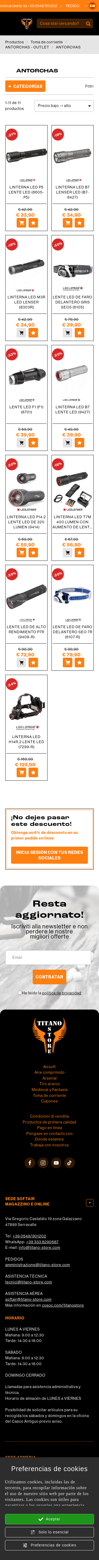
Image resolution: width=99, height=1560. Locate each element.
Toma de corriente (47, 42)
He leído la (51, 993)
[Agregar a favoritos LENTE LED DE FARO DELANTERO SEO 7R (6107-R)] (79, 662)
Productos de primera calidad (49, 1122)
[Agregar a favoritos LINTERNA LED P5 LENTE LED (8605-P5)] (33, 223)
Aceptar (49, 1519)
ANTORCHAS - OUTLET (27, 47)
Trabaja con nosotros (49, 1145)
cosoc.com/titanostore (63, 1305)
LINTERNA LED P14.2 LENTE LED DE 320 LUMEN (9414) (26, 522)
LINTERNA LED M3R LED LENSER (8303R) (26, 302)
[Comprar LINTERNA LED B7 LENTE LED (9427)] (67, 442)
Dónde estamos (49, 1139)
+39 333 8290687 (42, 1242)
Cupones (49, 1101)
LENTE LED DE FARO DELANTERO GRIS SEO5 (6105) (72, 302)
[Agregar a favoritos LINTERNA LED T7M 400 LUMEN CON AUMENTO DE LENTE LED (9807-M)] (79, 552)
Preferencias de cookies (49, 1545)
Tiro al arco (49, 1084)
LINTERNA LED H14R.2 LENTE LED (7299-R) (26, 742)
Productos (14, 42)
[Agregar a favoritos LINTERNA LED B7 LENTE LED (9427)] (79, 442)
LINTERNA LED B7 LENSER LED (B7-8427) (73, 192)
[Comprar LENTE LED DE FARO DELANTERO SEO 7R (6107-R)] (67, 662)
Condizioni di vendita (49, 1116)
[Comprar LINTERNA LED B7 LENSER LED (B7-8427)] (67, 223)
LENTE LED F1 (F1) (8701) (27, 409)
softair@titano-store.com (28, 1299)
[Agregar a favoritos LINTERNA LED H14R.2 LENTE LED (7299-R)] (33, 772)
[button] (92, 6)
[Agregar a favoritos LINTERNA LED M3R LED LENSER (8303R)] (33, 332)
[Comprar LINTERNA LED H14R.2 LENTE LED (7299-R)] (21, 772)
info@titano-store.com (39, 1247)
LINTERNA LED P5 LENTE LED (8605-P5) (26, 192)
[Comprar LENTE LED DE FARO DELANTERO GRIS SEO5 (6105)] (67, 332)
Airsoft (49, 1067)
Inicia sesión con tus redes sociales (49, 855)
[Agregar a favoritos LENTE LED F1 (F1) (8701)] (33, 442)
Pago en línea (49, 1128)
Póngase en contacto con (49, 1133)
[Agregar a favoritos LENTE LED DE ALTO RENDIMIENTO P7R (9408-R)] (33, 662)
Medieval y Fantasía (50, 1090)
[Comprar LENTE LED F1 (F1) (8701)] (21, 442)
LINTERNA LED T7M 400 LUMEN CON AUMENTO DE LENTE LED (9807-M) (73, 522)
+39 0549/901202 (29, 1236)
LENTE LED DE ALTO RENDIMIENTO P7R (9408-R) (26, 632)
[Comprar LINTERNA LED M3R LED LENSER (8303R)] (21, 332)
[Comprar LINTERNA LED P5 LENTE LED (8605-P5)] (21, 223)
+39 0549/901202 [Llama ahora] (49, 6)
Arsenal (50, 1078)
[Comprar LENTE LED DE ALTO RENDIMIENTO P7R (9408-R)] (21, 662)
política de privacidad (61, 993)
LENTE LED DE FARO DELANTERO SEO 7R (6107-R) (72, 632)
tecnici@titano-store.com (28, 1282)
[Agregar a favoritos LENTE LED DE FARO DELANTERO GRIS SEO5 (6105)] (79, 332)
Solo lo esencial (49, 1532)
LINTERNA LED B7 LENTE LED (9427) (72, 409)
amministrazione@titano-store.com (37, 1265)
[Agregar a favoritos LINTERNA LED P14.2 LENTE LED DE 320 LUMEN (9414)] (33, 552)
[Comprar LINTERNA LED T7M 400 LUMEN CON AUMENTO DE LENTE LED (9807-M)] (67, 552)
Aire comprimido (50, 1072)
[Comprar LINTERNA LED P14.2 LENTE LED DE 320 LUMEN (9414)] (21, 552)
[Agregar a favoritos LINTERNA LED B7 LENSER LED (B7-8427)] (79, 223)
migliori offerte (49, 936)
